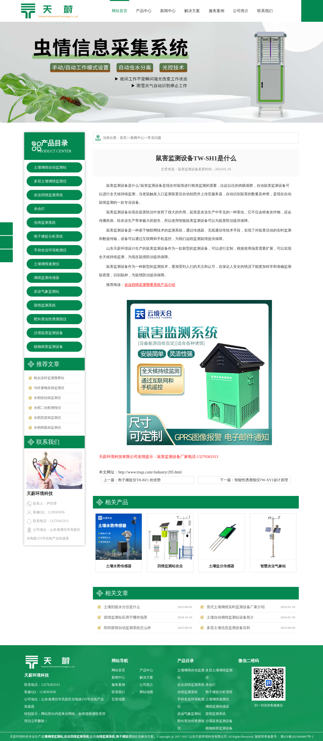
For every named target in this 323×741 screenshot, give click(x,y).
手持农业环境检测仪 (50, 250)
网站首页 (119, 11)
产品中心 (143, 11)
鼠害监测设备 (188, 169)
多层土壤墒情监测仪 (50, 181)
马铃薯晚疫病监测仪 (49, 388)
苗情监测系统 (45, 305)
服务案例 (216, 11)
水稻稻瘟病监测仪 (47, 427)
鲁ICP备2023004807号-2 (297, 736)
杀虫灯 (39, 209)
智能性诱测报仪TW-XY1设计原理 (261, 480)
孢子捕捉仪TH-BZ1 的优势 (139, 480)
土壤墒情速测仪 (46, 264)
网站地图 (146, 692)
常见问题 (154, 138)
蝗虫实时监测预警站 (49, 378)
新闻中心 (168, 11)
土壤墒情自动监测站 (50, 167)
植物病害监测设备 (48, 347)
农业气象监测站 (46, 291)
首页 (123, 138)
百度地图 (118, 699)
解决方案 (192, 11)
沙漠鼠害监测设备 (48, 333)
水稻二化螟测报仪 (47, 408)
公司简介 (240, 11)
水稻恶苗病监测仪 (47, 417)
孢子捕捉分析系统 (48, 236)
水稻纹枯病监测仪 (47, 398)
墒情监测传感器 (46, 278)
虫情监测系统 (45, 223)
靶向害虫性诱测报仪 (50, 319)
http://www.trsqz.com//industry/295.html (150, 472)
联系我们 (265, 11)
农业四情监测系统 (48, 195)
